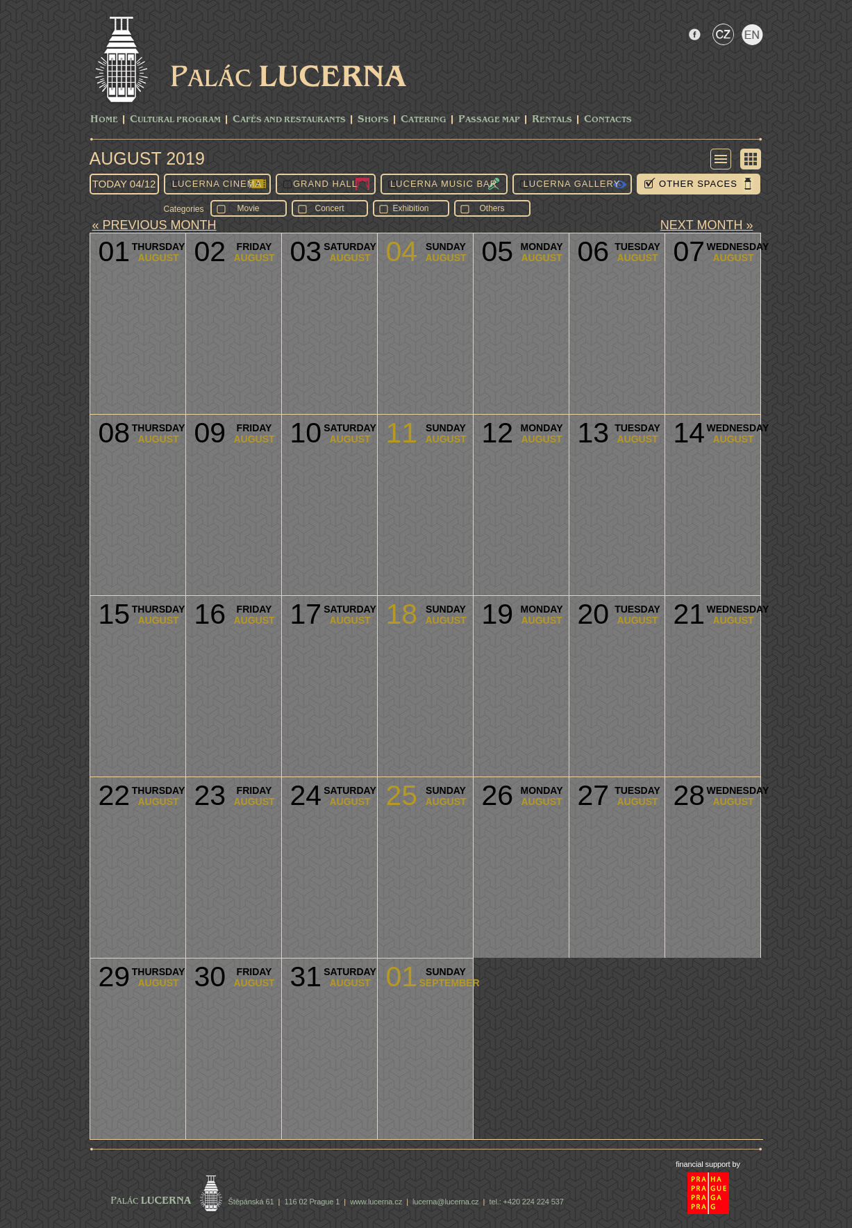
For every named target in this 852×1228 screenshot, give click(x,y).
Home (104, 119)
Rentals (552, 119)
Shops (373, 119)
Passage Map (489, 119)
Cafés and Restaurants (289, 119)
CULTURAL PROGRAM (175, 119)
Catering (423, 119)
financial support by (708, 1164)
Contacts (608, 119)
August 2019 (147, 158)
